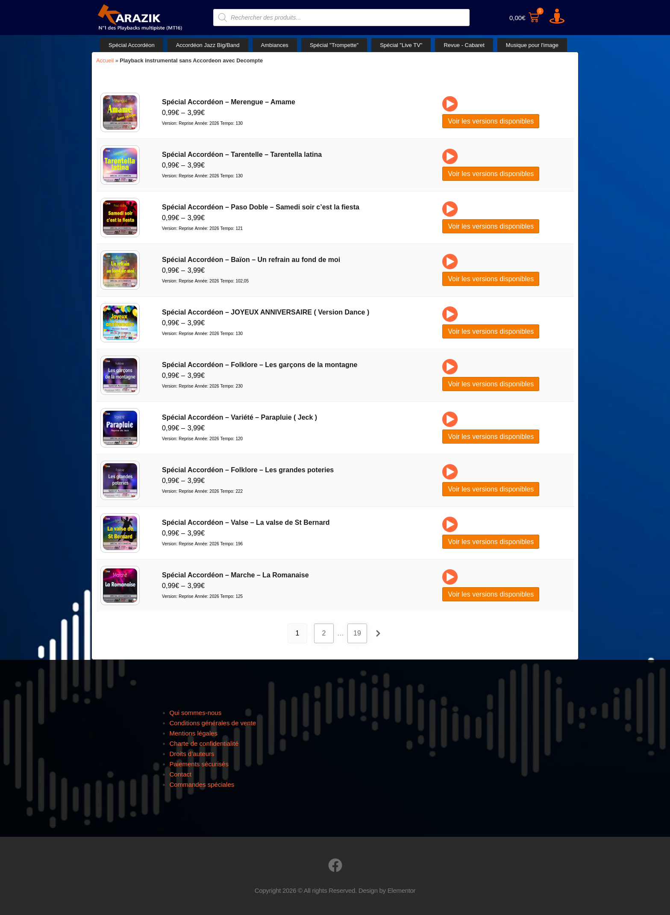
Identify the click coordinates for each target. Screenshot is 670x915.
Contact (181, 774)
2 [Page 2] (324, 633)
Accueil (105, 60)
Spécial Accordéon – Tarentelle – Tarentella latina (242, 154)
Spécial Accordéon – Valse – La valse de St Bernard (245, 522)
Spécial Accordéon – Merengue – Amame (228, 102)
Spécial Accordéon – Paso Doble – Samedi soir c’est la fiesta (260, 207)
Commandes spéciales (202, 784)
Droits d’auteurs (192, 753)
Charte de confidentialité (204, 743)
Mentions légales (194, 733)
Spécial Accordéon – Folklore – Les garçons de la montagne (259, 364)
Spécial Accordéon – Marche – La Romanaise (235, 575)
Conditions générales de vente (213, 723)
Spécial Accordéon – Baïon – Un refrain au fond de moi (251, 259)
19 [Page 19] (357, 633)
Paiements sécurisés (199, 764)
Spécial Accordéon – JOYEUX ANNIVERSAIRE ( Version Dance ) (265, 312)
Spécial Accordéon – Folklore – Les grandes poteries (248, 470)
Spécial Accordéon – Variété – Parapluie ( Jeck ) (239, 417)
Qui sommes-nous (196, 712)
